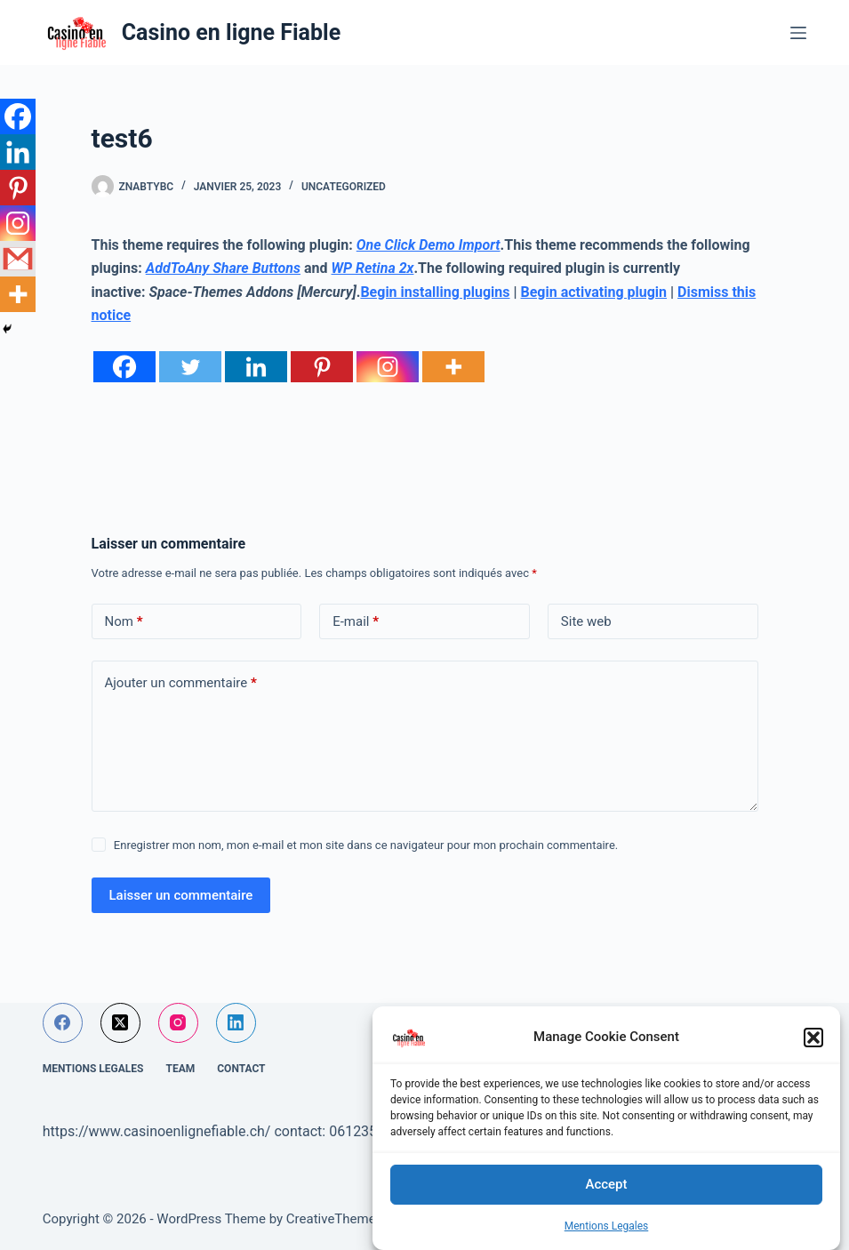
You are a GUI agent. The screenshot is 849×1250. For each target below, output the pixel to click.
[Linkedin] (256, 366)
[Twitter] (190, 366)
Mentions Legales (607, 1226)
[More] (453, 366)
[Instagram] (387, 366)
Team (180, 1068)
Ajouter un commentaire (181, 683)
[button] (813, 1037)
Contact (241, 1068)
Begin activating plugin (594, 292)
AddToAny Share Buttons (223, 268)
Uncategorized (343, 186)
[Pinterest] (322, 366)
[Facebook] (124, 366)
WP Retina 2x (373, 268)
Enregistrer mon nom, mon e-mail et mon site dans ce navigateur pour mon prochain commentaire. (366, 845)
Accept (606, 1184)
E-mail (355, 622)
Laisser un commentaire (181, 895)
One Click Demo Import (428, 244)
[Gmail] (18, 258)
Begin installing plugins (434, 292)
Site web (586, 621)
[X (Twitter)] (120, 1023)
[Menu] (798, 33)
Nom (124, 622)
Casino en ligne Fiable (231, 32)
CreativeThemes (334, 1219)
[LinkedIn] (236, 1023)
